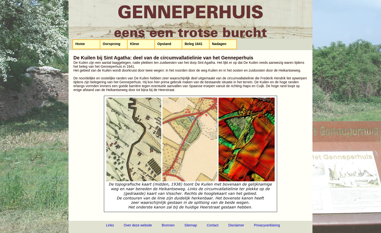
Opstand (164, 44)
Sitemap (190, 225)
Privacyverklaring (267, 225)
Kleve (134, 44)
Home (80, 44)
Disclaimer (236, 225)
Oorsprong (111, 44)
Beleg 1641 (193, 44)
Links (110, 225)
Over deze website (138, 225)
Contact (212, 225)
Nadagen (219, 44)
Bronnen (168, 225)
